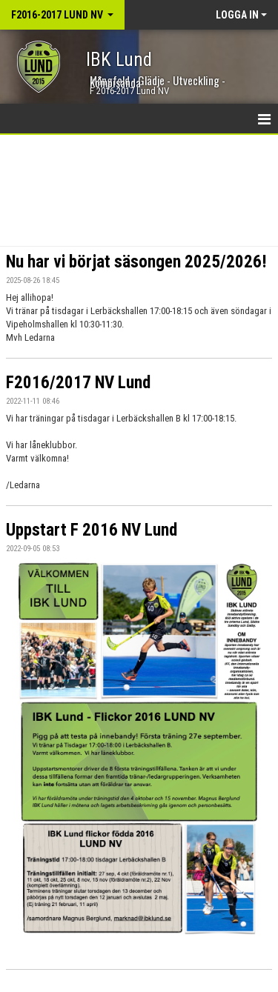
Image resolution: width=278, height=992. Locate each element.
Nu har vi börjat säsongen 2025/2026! (136, 262)
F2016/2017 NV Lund (78, 383)
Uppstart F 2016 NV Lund (91, 530)
